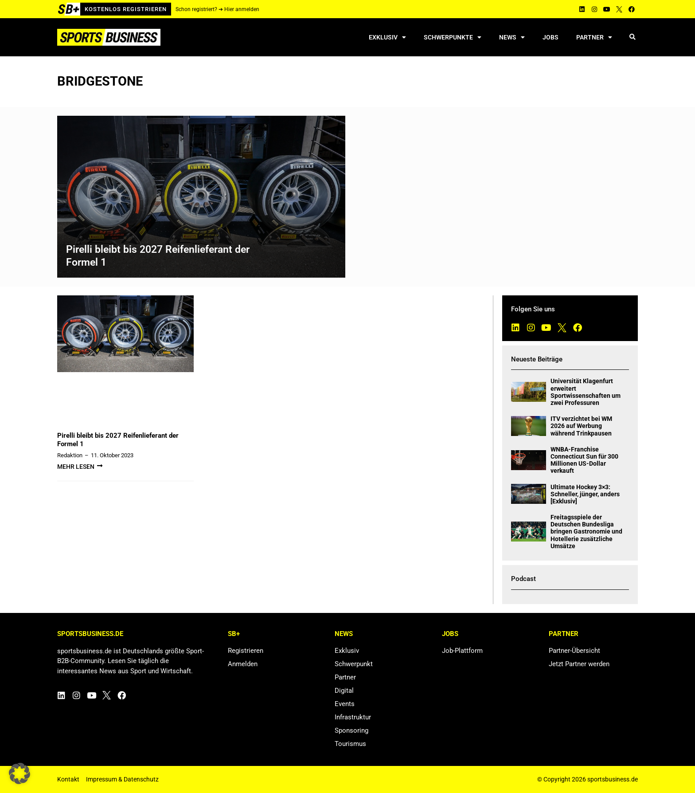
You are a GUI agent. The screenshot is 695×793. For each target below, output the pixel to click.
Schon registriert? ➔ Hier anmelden (217, 9)
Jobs (550, 37)
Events (345, 704)
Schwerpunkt (354, 664)
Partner (594, 37)
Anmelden (243, 664)
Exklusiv (387, 37)
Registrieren (245, 651)
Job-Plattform (462, 651)
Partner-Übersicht (574, 651)
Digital (344, 691)
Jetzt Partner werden (579, 664)
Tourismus (350, 744)
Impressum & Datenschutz (122, 779)
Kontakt (68, 779)
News (512, 37)
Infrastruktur (353, 717)
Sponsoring (351, 730)
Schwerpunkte (452, 37)
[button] (632, 37)
